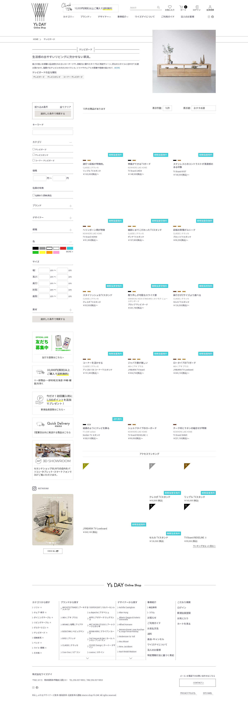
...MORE (116, 68)
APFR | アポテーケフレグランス (101, 618)
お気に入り (182, 618)
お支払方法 (152, 628)
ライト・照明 (39, 648)
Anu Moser (124, 642)
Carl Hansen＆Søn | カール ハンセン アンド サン (102, 639)
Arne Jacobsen (125, 647)
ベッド (37, 643)
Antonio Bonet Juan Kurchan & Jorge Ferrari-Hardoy (131, 630)
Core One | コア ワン (71, 652)
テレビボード (39, 77)
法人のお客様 (187, 16)
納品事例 (153, 607)
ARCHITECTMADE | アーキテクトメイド (75, 608)
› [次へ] (69, 519)
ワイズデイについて (145, 16)
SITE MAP (207, 693)
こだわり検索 (184, 602)
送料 (149, 634)
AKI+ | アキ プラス (70, 618)
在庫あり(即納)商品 (43, 195)
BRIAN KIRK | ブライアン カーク (101, 632)
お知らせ (151, 618)
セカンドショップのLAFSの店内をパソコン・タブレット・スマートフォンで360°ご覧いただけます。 (53, 471)
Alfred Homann (125, 625)
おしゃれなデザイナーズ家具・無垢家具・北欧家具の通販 (57, 695)
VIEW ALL (52, 551)
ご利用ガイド (167, 16)
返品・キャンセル (155, 639)
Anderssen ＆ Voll (127, 636)
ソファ (37, 607)
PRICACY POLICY (188, 693)
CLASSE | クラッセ (70, 645)
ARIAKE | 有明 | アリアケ (72, 625)
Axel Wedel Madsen (127, 652)
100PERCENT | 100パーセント (102, 607)
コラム (152, 613)
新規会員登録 (184, 613)
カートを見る (184, 624)
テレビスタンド (54, 77)
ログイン (181, 608)
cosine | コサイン (96, 652)
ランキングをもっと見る (204, 546)
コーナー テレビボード (73, 77)
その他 (37, 653)
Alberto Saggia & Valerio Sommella (129, 618)
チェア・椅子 (39, 613)
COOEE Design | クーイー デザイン (102, 646)
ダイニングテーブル (42, 618)
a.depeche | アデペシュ (99, 613)
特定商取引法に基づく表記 (160, 655)
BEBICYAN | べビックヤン (73, 631)
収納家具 (37, 638)
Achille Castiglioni (127, 607)
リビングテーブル (41, 623)
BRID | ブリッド (69, 638)
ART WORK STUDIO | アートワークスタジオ (102, 625)
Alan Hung (123, 613)
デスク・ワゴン (40, 628)
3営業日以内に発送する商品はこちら (52, 432)
